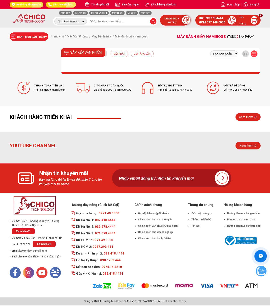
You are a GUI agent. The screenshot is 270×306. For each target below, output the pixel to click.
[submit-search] (153, 21)
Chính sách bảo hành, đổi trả (154, 238)
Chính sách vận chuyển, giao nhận (158, 225)
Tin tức (195, 225)
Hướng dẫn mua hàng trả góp (244, 225)
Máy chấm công (99, 13)
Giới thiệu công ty (201, 213)
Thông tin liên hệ (201, 219)
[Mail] (55, 272)
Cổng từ (132, 13)
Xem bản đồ (23, 231)
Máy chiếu (117, 13)
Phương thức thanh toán (241, 219)
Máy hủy (145, 13)
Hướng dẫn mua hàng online (243, 213)
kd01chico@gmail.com (33, 250)
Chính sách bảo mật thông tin (155, 219)
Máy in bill (80, 13)
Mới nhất (119, 53)
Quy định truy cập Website (153, 213)
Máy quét (65, 13)
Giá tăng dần (142, 53)
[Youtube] (41, 272)
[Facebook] (15, 272)
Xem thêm (248, 117)
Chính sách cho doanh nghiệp (155, 232)
